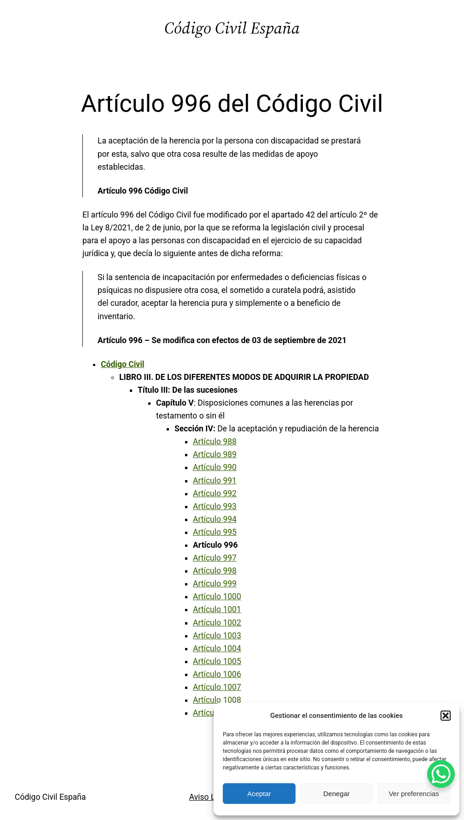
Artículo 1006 (217, 674)
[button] (445, 715)
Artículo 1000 (217, 596)
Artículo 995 (215, 532)
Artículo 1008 (217, 700)
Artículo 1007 (217, 687)
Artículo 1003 (217, 635)
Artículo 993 (215, 506)
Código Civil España (232, 28)
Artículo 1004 (217, 648)
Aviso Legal (210, 797)
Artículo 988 (215, 441)
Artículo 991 (215, 480)
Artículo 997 (215, 557)
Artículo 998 (215, 570)
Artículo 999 (215, 583)
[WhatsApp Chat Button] (441, 774)
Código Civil (123, 364)
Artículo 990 (215, 467)
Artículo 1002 (217, 622)
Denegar (336, 793)
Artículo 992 (215, 493)
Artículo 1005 (217, 661)
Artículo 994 (215, 519)
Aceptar (259, 793)
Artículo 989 (215, 454)
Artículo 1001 (217, 609)
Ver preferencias (414, 793)
